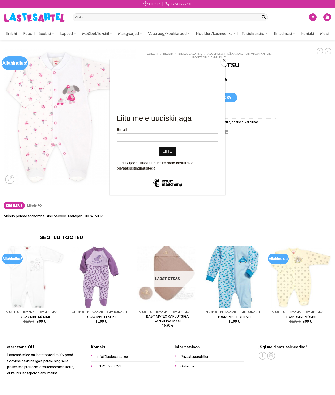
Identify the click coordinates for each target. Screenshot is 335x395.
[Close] (224, 61)
